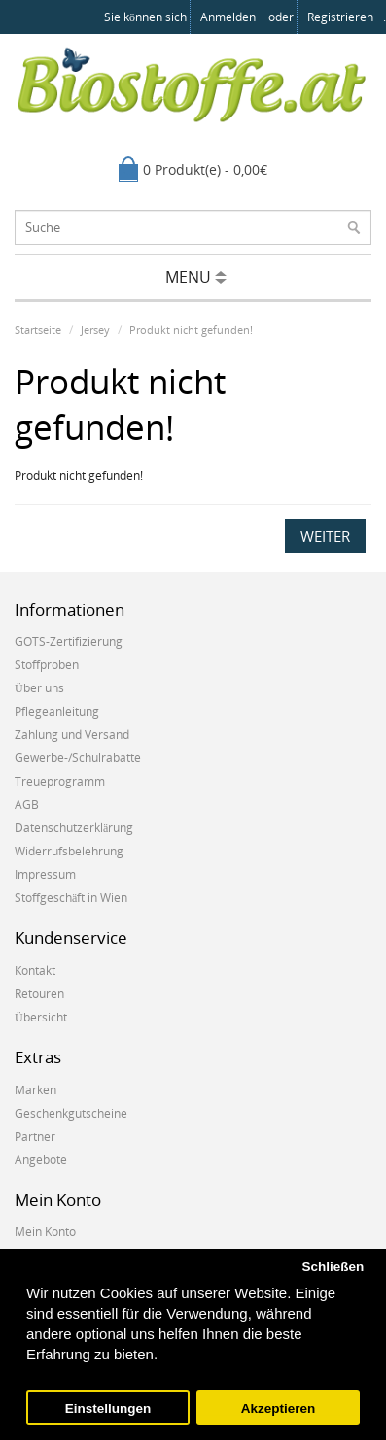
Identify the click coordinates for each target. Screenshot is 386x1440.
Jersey (95, 329)
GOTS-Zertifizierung (69, 641)
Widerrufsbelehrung (69, 851)
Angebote (41, 1160)
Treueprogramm (60, 781)
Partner (35, 1136)
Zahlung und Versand (72, 734)
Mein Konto (45, 1231)
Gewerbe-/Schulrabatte (78, 758)
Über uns (39, 688)
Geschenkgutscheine (71, 1113)
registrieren (340, 17)
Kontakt (35, 970)
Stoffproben (47, 664)
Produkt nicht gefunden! (191, 329)
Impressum (45, 874)
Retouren (39, 994)
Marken (35, 1090)
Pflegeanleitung (57, 711)
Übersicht (41, 1017)
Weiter (325, 536)
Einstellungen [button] (108, 1408)
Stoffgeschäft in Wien (71, 897)
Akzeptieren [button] (278, 1408)
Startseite (38, 329)
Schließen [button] (332, 1266)
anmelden (228, 17)
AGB (27, 804)
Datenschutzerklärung (74, 828)
